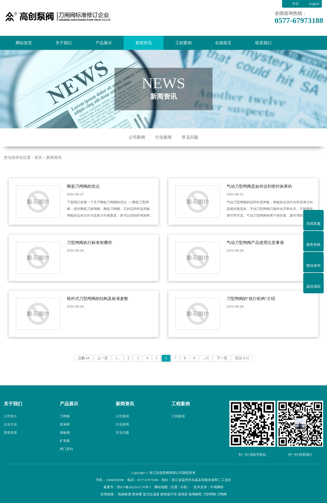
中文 (295, 4)
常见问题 (190, 137)
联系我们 (263, 43)
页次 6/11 (256, 366)
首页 (38, 166)
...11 (215, 366)
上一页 (91, 366)
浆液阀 (65, 433)
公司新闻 (137, 137)
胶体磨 (137, 494)
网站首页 (24, 43)
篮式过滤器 (151, 494)
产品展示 (104, 43)
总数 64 (70, 366)
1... (108, 366)
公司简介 (10, 425)
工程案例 (183, 43)
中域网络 (217, 487)
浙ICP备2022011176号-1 (134, 487)
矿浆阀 (65, 449)
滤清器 (183, 494)
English (314, 4)
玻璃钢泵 (195, 494)
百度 (174, 487)
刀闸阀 (65, 425)
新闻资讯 (143, 43)
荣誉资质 (10, 441)
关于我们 (63, 43)
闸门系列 (66, 457)
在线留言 (223, 43)
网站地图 (161, 487)
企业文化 (10, 433)
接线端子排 (168, 494)
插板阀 (65, 441)
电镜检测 (124, 494)
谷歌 (183, 487)
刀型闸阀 (209, 494)
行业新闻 (163, 137)
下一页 (233, 366)
